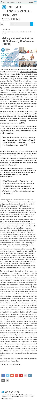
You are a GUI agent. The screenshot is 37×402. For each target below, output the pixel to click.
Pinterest (16, 375)
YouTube (12, 375)
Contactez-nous (6, 396)
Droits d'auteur (29, 396)
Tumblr (30, 375)
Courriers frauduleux (17, 396)
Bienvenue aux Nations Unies (12, 1)
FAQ (2, 398)
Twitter (7, 375)
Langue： (31, 2)
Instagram (3, 380)
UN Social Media (7, 380)
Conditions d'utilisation (8, 395)
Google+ (21, 375)
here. (20, 364)
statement (33, 128)
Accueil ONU (5, 29)
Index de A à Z (9, 398)
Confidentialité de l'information (24, 395)
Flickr (25, 375)
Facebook (3, 375)
